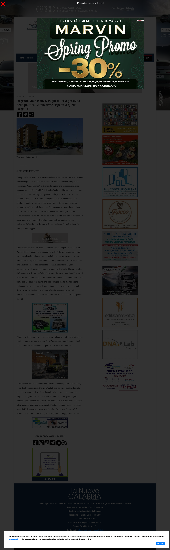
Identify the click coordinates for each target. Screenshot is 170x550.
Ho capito (160, 543)
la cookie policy (14, 539)
